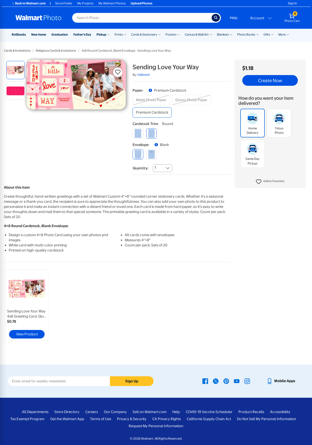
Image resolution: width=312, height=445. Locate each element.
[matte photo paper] (151, 100)
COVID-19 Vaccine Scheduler (209, 412)
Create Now (270, 80)
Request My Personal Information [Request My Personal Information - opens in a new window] (156, 426)
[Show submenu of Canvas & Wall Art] (210, 34)
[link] (27, 305)
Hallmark (143, 75)
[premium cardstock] (152, 112)
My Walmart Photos (112, 3)
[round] (151, 133)
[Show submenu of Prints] (125, 34)
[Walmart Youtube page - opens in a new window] (237, 381)
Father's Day (82, 34)
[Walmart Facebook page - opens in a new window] (205, 381)
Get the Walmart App (67, 419)
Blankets (223, 34)
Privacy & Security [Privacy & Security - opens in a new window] (131, 419)
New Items (38, 34)
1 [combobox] (155, 167)
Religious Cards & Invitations (56, 50)
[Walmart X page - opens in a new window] (216, 381)
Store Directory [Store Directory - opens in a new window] (66, 412)
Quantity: (140, 168)
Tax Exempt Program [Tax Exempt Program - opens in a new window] (27, 419)
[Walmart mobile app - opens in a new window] (281, 381)
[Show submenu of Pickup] (108, 34)
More (282, 34)
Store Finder (63, 3)
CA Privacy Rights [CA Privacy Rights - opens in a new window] (166, 419)
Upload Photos (141, 3)
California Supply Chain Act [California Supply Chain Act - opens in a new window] (209, 419)
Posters (171, 34)
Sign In (292, 3)
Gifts (266, 34)
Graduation (59, 34)
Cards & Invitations (17, 50)
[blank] (138, 154)
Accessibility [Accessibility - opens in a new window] (280, 412)
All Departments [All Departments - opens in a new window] (35, 412)
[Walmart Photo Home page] (38, 18)
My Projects (85, 3)
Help (233, 18)
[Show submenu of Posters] (178, 34)
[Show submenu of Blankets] (231, 34)
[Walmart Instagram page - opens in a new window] (247, 381)
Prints (119, 34)
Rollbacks (19, 34)
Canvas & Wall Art (197, 34)
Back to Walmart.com (29, 3)
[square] (138, 133)
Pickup (101, 34)
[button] (270, 182)
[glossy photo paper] (191, 100)
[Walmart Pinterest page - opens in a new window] (226, 381)
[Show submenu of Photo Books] (257, 34)
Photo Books (246, 34)
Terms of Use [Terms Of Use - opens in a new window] (100, 419)
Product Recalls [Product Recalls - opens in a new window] (251, 412)
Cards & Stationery (144, 34)
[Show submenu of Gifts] (272, 34)
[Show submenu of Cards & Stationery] (159, 34)
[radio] (15, 70)
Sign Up (131, 381)
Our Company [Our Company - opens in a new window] (115, 412)
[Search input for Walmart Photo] (142, 18)
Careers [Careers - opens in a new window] (91, 412)
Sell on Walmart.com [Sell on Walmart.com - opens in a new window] (149, 412)
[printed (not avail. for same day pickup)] (151, 154)
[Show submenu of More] (287, 34)
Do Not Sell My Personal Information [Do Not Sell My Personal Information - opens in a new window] (266, 419)
